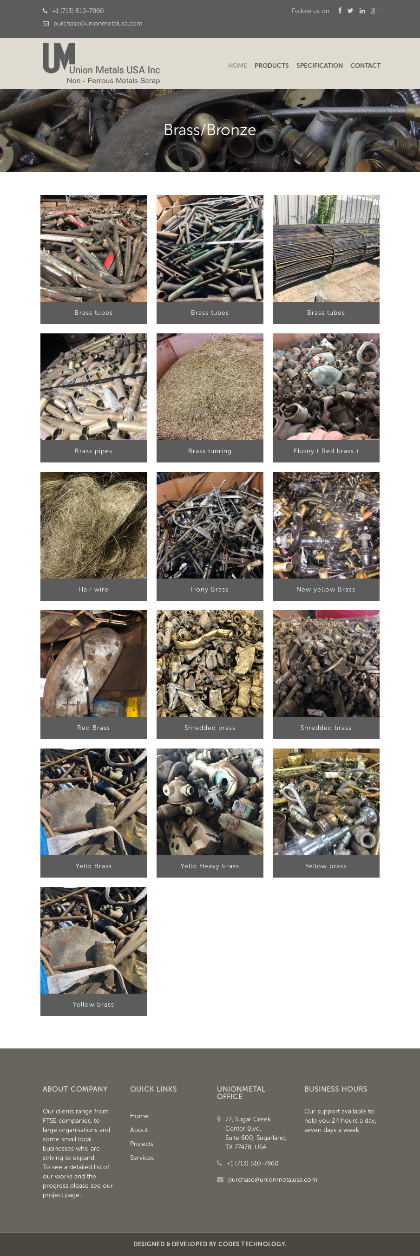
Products (272, 66)
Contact (365, 66)
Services (142, 1158)
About (139, 1130)
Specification (319, 66)
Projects (141, 1144)
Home (237, 66)
